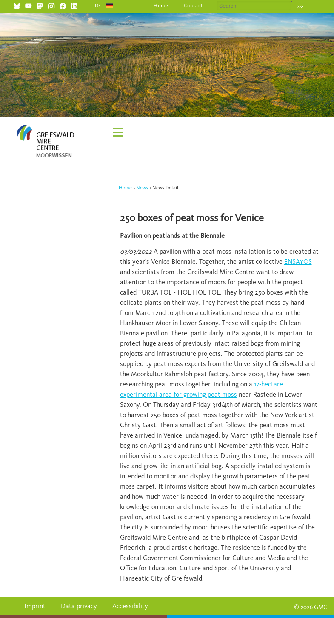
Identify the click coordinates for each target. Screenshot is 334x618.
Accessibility (130, 606)
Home (161, 6)
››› (300, 6)
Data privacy (79, 606)
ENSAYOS (298, 262)
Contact (193, 6)
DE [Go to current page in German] (98, 6)
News (142, 188)
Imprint (35, 606)
